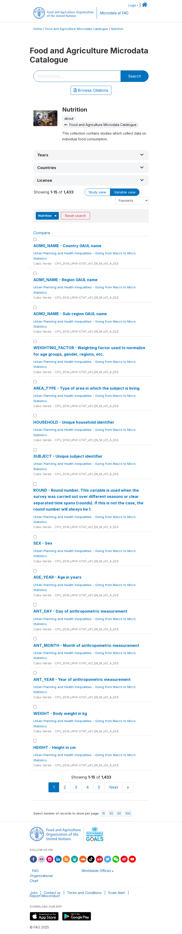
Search (134, 76)
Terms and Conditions (84, 893)
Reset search (75, 216)
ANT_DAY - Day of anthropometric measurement (80, 611)
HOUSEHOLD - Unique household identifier (73, 422)
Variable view (124, 192)
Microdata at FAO (114, 13)
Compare (41, 232)
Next (113, 787)
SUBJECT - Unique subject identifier (68, 456)
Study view (97, 192)
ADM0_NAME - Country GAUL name (67, 245)
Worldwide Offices (96, 871)
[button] (91, 155)
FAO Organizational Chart (41, 876)
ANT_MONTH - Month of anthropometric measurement (86, 645)
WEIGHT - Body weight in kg (60, 713)
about (68, 118)
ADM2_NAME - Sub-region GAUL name (70, 313)
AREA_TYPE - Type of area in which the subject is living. (86, 388)
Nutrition (117, 29)
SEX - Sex (42, 543)
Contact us (52, 893)
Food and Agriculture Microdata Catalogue (76, 29)
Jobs (34, 893)
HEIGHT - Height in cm (54, 747)
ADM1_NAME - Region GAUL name (65, 279)
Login (132, 5)
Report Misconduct (45, 896)
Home (37, 29)
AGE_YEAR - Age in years (57, 577)
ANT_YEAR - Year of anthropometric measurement (82, 679)
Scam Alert (116, 893)
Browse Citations (91, 90)
